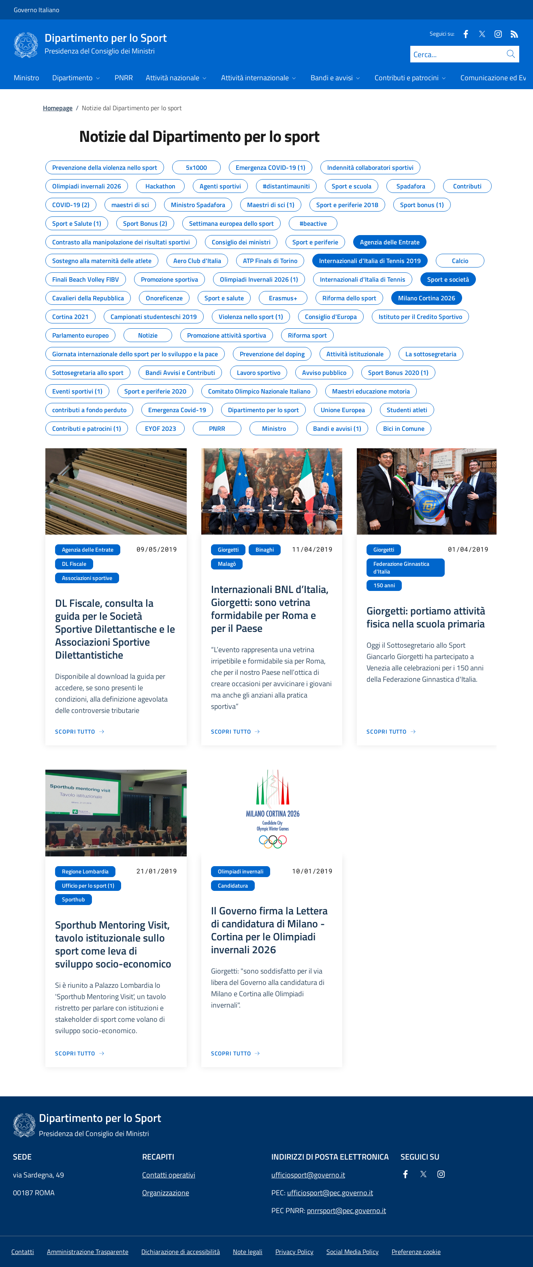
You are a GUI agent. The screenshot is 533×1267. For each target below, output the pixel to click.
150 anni (384, 585)
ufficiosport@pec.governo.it (330, 1192)
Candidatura (233, 885)
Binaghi (265, 549)
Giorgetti (228, 549)
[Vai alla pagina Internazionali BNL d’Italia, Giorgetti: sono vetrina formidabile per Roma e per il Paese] (236, 731)
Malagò (227, 563)
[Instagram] (495, 33)
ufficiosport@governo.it (308, 1174)
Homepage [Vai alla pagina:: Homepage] (57, 108)
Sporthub (73, 899)
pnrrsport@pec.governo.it (346, 1210)
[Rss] (511, 33)
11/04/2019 (312, 549)
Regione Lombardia (85, 871)
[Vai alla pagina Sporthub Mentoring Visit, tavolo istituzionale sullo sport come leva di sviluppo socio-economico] (80, 1053)
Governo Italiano (36, 10)
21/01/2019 (156, 871)
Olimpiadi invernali (240, 871)
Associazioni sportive (87, 578)
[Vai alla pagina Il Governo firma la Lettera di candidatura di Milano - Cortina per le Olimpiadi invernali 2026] (236, 1053)
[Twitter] (479, 33)
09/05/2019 (156, 549)
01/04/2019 (468, 549)
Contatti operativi (168, 1174)
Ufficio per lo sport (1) (88, 885)
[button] (416, 1251)
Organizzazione (165, 1192)
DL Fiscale (74, 563)
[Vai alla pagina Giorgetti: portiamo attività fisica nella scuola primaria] (391, 731)
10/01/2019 (312, 871)
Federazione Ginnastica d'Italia (401, 567)
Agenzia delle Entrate (87, 549)
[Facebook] (462, 33)
